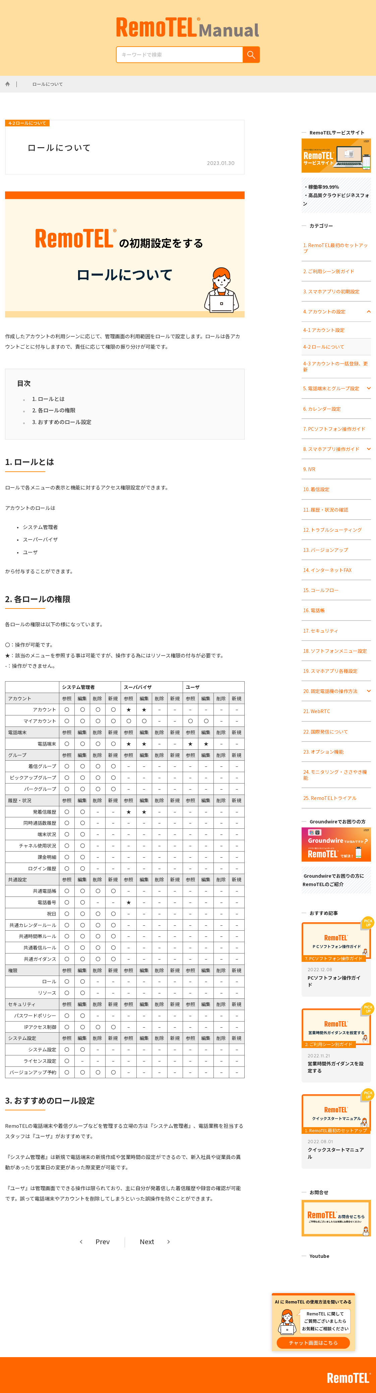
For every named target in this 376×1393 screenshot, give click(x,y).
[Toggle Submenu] (369, 311)
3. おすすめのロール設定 (61, 422)
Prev (103, 1241)
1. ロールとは (48, 399)
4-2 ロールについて (27, 123)
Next (147, 1241)
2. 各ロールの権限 (53, 410)
